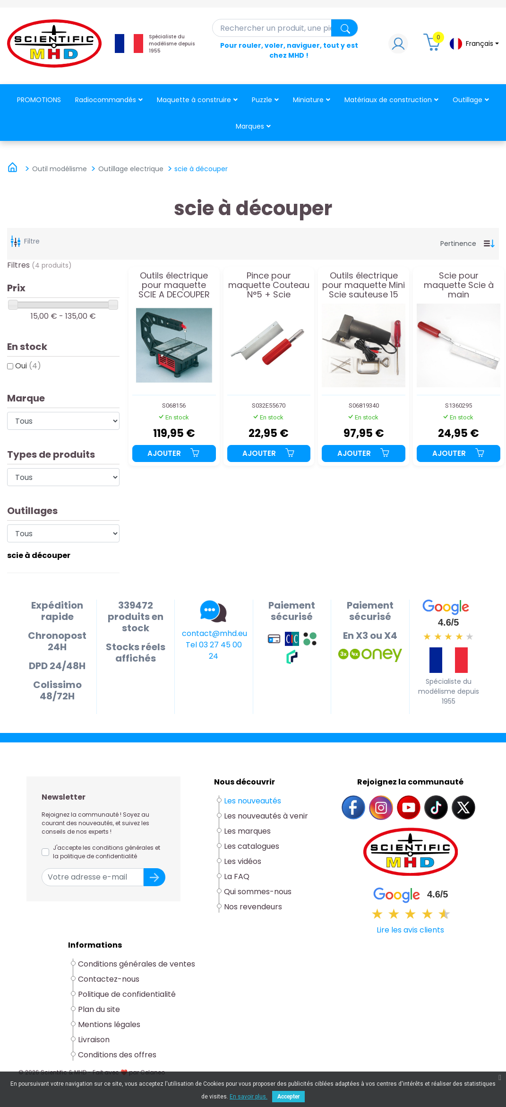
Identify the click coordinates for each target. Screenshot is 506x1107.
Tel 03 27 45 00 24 (214, 650)
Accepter (288, 1096)
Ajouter (173, 453)
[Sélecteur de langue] (474, 44)
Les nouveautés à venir (266, 816)
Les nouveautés (252, 800)
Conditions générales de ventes (136, 964)
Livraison (94, 1039)
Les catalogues (251, 846)
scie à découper (38, 555)
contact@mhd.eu (214, 633)
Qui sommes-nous (258, 891)
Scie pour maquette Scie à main (459, 285)
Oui (28, 365)
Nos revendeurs (253, 906)
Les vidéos (242, 861)
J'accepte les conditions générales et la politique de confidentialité (106, 852)
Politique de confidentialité (127, 994)
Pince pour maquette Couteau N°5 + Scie (268, 285)
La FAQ (236, 876)
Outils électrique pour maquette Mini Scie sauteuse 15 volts (363, 285)
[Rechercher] (285, 28)
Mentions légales (109, 1024)
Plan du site (99, 1009)
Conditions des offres (118, 1054)
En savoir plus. (248, 1096)
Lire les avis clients (410, 929)
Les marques (247, 831)
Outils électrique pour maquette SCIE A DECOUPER (174, 285)
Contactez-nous (108, 979)
